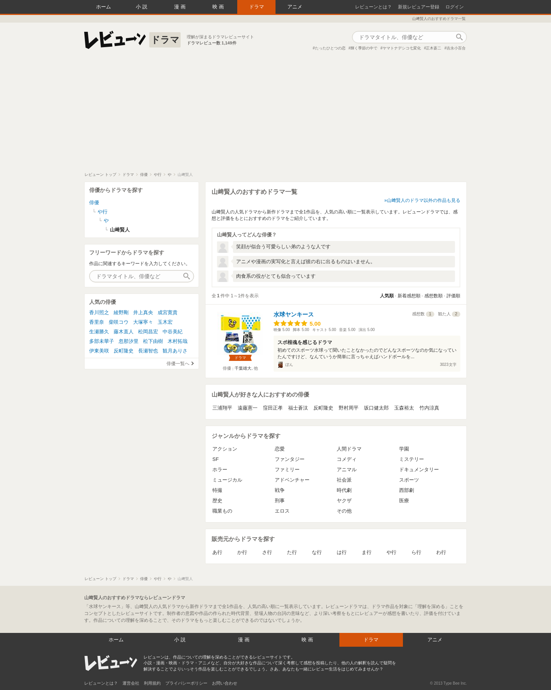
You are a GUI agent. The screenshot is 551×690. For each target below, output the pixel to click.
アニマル (347, 469)
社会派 (344, 480)
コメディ (347, 459)
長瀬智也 (148, 351)
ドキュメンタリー (419, 469)
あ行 (217, 552)
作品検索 (459, 37)
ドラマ (256, 7)
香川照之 (99, 312)
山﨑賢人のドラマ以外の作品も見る (423, 200)
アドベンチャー (292, 480)
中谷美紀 (173, 331)
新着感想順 (409, 295)
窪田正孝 (273, 408)
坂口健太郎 (376, 408)
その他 (344, 511)
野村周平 (349, 408)
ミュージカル (227, 480)
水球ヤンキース (294, 314)
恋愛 (280, 449)
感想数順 (433, 295)
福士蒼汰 (298, 408)
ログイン (454, 7)
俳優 (94, 202)
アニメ (294, 7)
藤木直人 (124, 331)
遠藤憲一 (248, 408)
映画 (218, 7)
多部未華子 (101, 341)
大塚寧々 (143, 322)
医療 (404, 500)
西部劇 (406, 490)
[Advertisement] (275, 114)
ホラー (219, 469)
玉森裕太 (404, 408)
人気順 (387, 295)
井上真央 (143, 312)
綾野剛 (121, 312)
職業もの (222, 511)
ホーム (103, 7)
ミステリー (411, 459)
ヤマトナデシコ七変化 (402, 48)
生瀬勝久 (99, 331)
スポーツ (409, 480)
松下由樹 (153, 341)
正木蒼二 (433, 48)
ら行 (416, 552)
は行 (342, 552)
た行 (292, 552)
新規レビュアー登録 (418, 7)
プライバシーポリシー (186, 683)
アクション (224, 449)
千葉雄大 (243, 368)
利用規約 (152, 683)
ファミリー (287, 469)
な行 (317, 552)
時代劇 (344, 490)
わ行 (441, 552)
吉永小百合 (456, 48)
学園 (404, 449)
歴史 (217, 500)
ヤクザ (344, 500)
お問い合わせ (224, 683)
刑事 (280, 500)
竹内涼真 (429, 408)
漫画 (180, 7)
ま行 (367, 552)
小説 (142, 7)
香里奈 (96, 322)
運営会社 (130, 683)
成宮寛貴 (168, 312)
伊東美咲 (99, 351)
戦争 (280, 490)
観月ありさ (175, 351)
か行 (242, 552)
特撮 (217, 490)
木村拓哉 (177, 341)
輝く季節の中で (363, 48)
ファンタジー (290, 459)
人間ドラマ (349, 449)
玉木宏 (165, 322)
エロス (282, 511)
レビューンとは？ (373, 7)
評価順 (453, 295)
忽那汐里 (129, 341)
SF (215, 459)
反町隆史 (323, 408)
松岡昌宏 (148, 331)
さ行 (267, 552)
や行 (391, 552)
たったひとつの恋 (330, 48)
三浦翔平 (222, 408)
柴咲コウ (119, 322)
